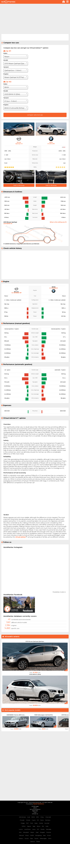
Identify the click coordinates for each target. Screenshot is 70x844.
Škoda (38, 841)
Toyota (36, 838)
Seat (44, 835)
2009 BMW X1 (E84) (35, 674)
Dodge (23, 823)
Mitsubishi (26, 832)
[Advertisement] (35, 18)
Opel (37, 832)
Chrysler (22, 820)
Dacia (42, 820)
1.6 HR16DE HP (16, 292)
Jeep (34, 826)
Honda (41, 823)
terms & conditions (35, 809)
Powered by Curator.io (59, 591)
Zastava (32, 841)
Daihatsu (47, 820)
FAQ (35, 812)
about (35, 808)
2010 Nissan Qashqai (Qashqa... (34, 641)
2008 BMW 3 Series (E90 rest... (16, 715)
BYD (37, 817)
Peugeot (42, 832)
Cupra (33, 820)
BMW (33, 817)
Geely (36, 823)
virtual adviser (20, 537)
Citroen (28, 820)
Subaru (21, 838)
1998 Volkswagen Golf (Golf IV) (43, 715)
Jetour (38, 826)
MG (38, 829)
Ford (31, 823)
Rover (27, 835)
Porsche (48, 832)
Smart (49, 835)
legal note (35, 810)
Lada (47, 826)
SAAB (32, 835)
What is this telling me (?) (58, 222)
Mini (20, 832)
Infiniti (23, 826)
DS (38, 820)
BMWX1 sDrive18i (51, 143)
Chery (42, 817)
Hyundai (46, 823)
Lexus (33, 829)
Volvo (49, 838)
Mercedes (48, 829)
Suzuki (27, 838)
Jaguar (29, 826)
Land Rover (27, 829)
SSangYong (38, 835)
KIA (43, 826)
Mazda (42, 829)
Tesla (31, 838)
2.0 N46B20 (53, 288)
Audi (28, 817)
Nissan (32, 832)
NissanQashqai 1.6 (18, 143)
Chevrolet (48, 817)
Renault (21, 835)
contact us (35, 813)
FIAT (27, 823)
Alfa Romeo (22, 817)
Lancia (21, 829)
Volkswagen (43, 838)
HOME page (35, 806)
